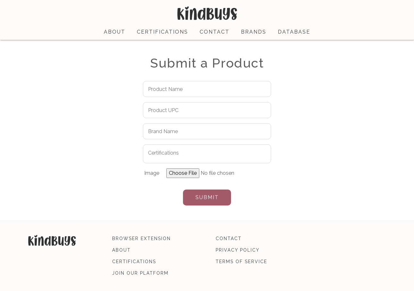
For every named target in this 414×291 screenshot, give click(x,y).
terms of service (241, 261)
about (114, 32)
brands (253, 32)
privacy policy (238, 250)
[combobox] (207, 153)
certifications (162, 32)
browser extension (141, 238)
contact (214, 32)
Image (151, 173)
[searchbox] (202, 153)
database (294, 32)
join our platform (140, 273)
